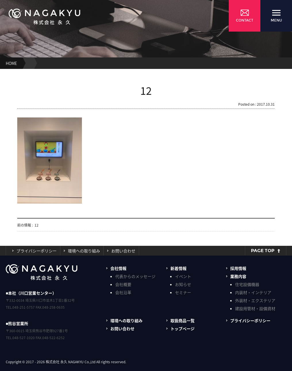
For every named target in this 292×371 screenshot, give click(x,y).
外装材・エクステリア (255, 300)
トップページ (182, 328)
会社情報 (118, 268)
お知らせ (183, 284)
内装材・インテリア (253, 292)
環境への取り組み (84, 251)
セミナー (183, 292)
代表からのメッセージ (135, 276)
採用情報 (238, 268)
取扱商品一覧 (182, 320)
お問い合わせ (123, 251)
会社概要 (123, 284)
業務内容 (238, 276)
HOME (11, 63)
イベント (183, 276)
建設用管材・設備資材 (255, 308)
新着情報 (178, 268)
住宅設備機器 (247, 284)
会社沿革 (123, 292)
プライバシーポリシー (36, 251)
